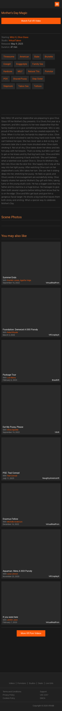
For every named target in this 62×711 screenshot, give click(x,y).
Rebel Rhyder (12, 332)
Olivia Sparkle (12, 430)
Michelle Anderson (14, 522)
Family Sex (37, 64)
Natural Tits (33, 71)
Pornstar (49, 71)
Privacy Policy (9, 695)
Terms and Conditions (12, 692)
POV (5, 78)
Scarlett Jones (13, 280)
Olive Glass (23, 37)
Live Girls (49, 683)
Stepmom (8, 86)
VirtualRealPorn (52, 283)
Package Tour (9, 374)
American (24, 56)
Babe (36, 56)
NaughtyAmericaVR (50, 478)
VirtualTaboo (15, 40)
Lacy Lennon (12, 574)
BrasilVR (55, 380)
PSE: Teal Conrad (11, 473)
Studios (32, 683)
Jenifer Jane (12, 620)
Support (43, 692)
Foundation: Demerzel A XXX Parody (20, 329)
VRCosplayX (54, 335)
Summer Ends (9, 277)
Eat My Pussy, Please (13, 427)
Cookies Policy (9, 698)
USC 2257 (44, 695)
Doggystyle (21, 64)
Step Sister (37, 78)
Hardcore (7, 71)
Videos (12, 683)
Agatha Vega (25, 280)
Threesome (8, 56)
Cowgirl (7, 64)
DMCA (42, 698)
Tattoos (37, 86)
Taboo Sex (23, 86)
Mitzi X (13, 37)
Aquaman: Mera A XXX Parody (17, 571)
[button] (57, 4)
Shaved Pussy (20, 78)
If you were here (10, 617)
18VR (57, 432)
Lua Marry (11, 377)
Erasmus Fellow (10, 519)
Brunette (49, 56)
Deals (40, 683)
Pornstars (22, 683)
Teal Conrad (12, 476)
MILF (20, 71)
